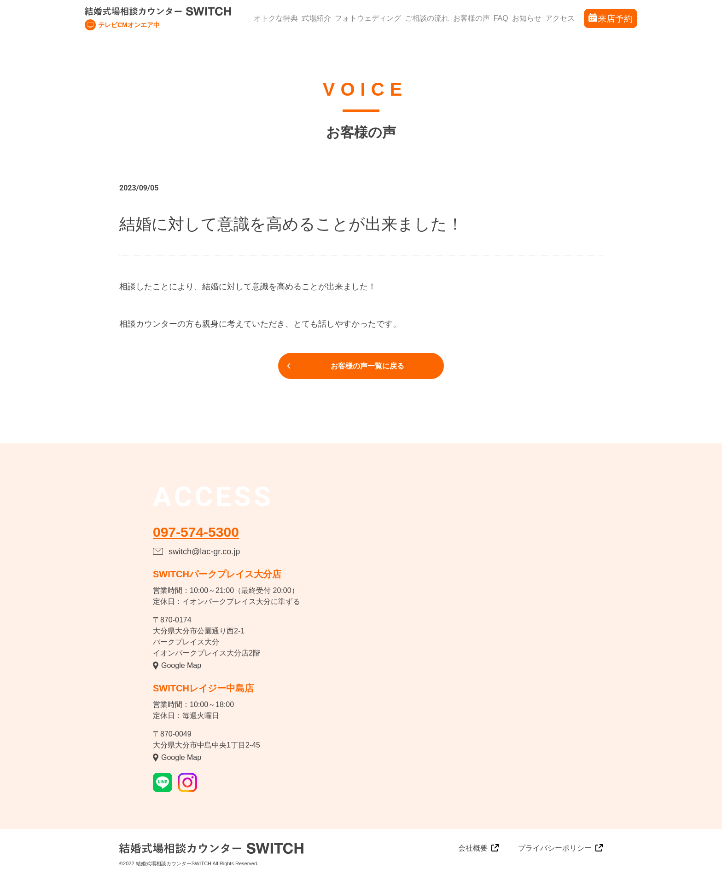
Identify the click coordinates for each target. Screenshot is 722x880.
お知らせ (527, 18)
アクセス (560, 18)
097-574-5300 (196, 532)
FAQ (501, 18)
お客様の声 (471, 18)
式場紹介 (316, 18)
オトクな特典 (276, 18)
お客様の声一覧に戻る (367, 366)
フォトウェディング (368, 18)
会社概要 (473, 848)
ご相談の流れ (427, 18)
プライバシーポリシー (555, 848)
